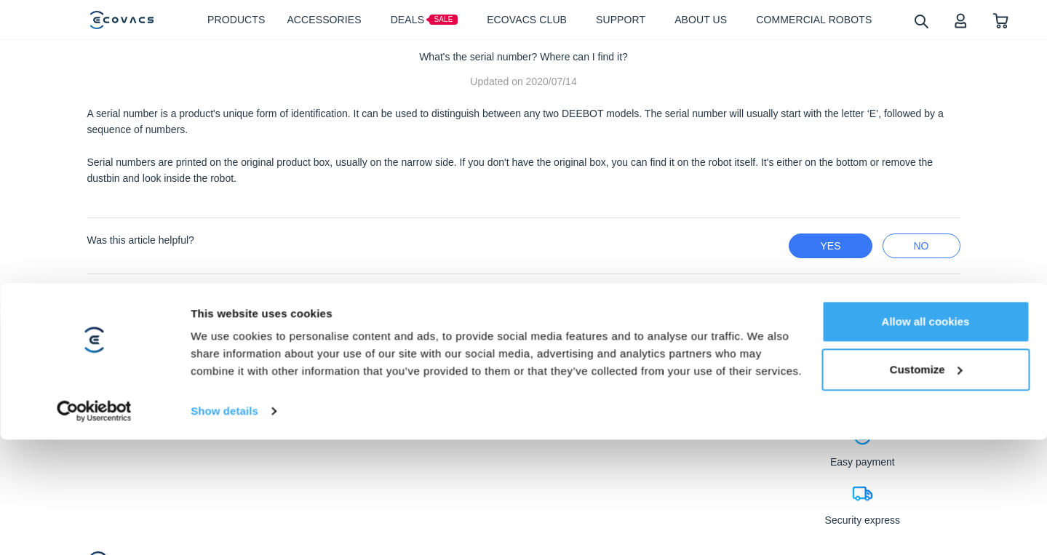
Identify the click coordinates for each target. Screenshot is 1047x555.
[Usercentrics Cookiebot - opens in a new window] (94, 499)
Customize (926, 456)
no (921, 246)
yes (830, 246)
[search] (921, 21)
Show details (224, 498)
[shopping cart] (1001, 20)
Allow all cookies (926, 409)
